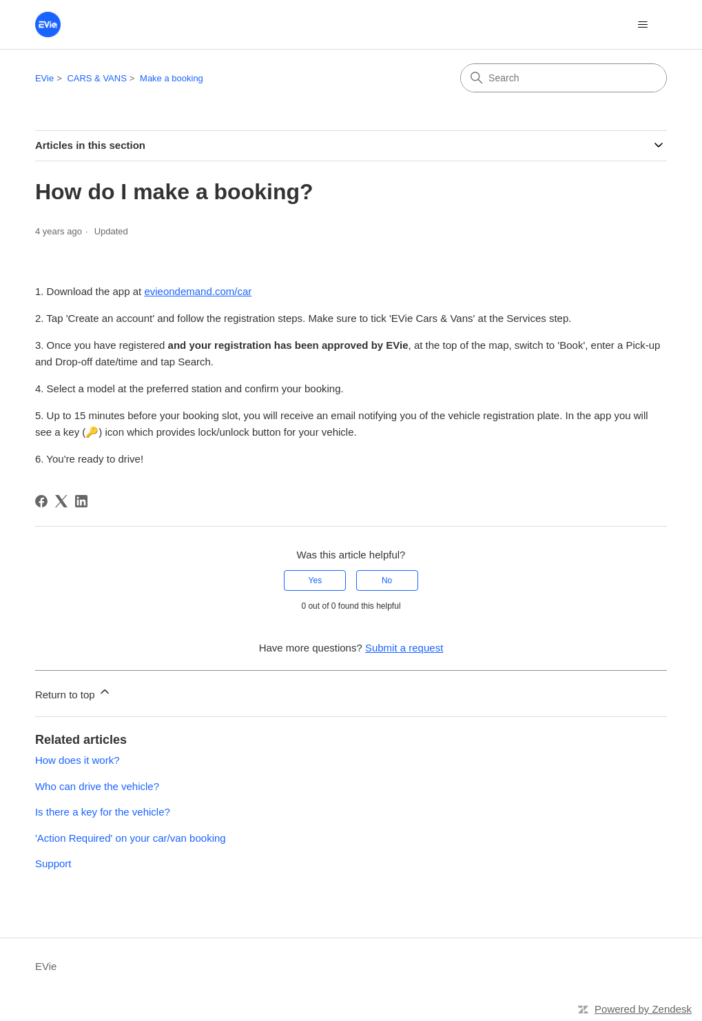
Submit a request (404, 648)
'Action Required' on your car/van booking (130, 838)
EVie (44, 78)
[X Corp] (61, 501)
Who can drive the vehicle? (97, 786)
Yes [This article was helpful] (315, 580)
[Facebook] (41, 501)
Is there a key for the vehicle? (102, 812)
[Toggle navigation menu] (642, 25)
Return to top (73, 692)
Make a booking (171, 78)
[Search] (563, 78)
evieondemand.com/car (197, 291)
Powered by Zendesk (643, 1009)
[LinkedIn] (81, 501)
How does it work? (77, 760)
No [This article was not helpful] (387, 580)
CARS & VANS (96, 78)
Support (53, 863)
